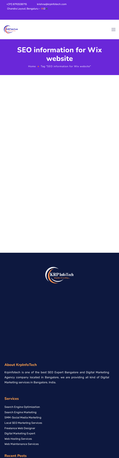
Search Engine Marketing (20, 316)
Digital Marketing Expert (19, 338)
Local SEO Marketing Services (23, 327)
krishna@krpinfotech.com (51, 4)
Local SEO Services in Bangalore (25, 373)
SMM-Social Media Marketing (22, 322)
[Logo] (11, 29)
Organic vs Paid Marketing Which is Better (31, 378)
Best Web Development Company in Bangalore (34, 384)
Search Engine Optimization (22, 311)
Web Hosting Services (18, 343)
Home (32, 66)
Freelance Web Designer (19, 332)
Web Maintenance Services (21, 348)
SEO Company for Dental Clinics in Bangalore (33, 368)
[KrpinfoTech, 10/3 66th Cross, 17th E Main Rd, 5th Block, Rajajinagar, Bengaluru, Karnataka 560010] (59, 422)
